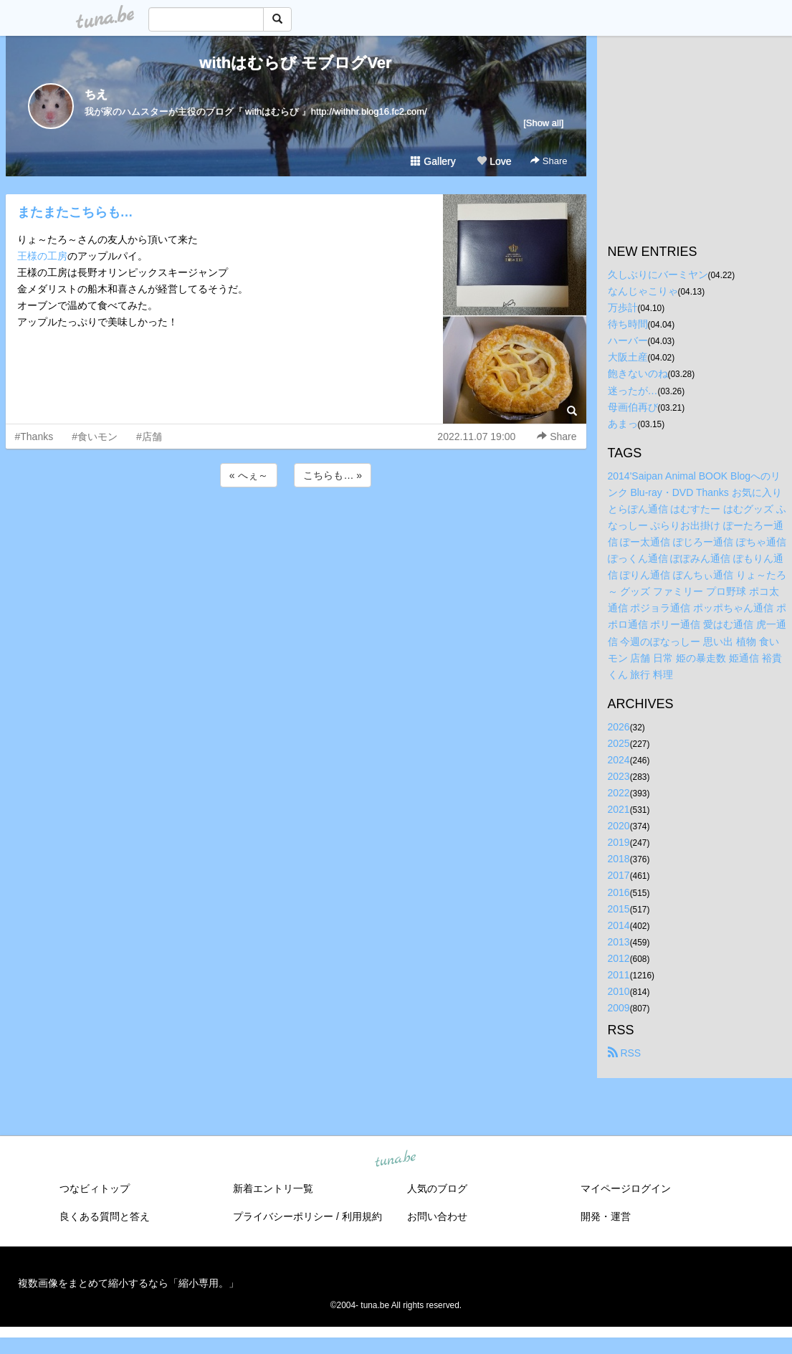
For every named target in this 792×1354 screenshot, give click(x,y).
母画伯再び (633, 407)
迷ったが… (633, 390)
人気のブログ (437, 1188)
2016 (619, 892)
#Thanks (34, 436)
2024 (619, 760)
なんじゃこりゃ (643, 291)
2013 (619, 942)
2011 (619, 975)
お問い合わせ (437, 1216)
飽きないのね (638, 373)
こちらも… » (332, 475)
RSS (624, 1053)
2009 (619, 1008)
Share (548, 161)
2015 (619, 909)
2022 (619, 792)
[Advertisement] (296, 529)
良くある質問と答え (104, 1216)
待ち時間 (628, 324)
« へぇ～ (248, 475)
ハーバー (628, 340)
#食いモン (95, 436)
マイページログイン (626, 1188)
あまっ (623, 423)
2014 (619, 925)
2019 (619, 842)
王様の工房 (42, 256)
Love (494, 161)
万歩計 (623, 307)
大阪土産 (628, 357)
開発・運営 (606, 1216)
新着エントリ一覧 (273, 1188)
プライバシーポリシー (283, 1216)
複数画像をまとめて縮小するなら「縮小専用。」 (128, 1283)
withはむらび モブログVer (295, 63)
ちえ (96, 94)
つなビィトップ (94, 1188)
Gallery (433, 161)
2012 (619, 958)
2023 (619, 776)
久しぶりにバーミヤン (658, 274)
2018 (619, 858)
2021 (619, 809)
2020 (619, 825)
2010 (619, 991)
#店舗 (149, 436)
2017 (619, 875)
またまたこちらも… (75, 212)
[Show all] (543, 123)
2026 (619, 727)
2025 (619, 743)
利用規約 (362, 1216)
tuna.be (395, 1160)
